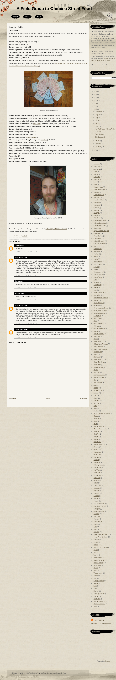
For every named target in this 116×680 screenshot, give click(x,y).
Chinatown (97, 218)
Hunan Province (99, 362)
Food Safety (97, 285)
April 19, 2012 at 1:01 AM (26, 337)
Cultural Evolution (99, 244)
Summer (96, 539)
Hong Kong (97, 357)
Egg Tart (96, 267)
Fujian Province (99, 292)
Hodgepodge (98, 352)
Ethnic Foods (98, 277)
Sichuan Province (99, 511)
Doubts (96, 256)
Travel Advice (98, 557)
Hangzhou (97, 336)
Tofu (95, 552)
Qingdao (96, 480)
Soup (95, 527)
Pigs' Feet (97, 470)
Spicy (95, 529)
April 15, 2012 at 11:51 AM (26, 251)
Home (15, 16)
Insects (96, 370)
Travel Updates (25, 237)
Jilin (95, 380)
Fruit (95, 290)
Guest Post (97, 318)
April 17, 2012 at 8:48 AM (26, 299)
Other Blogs (97, 455)
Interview (96, 372)
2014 (95, 103)
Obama (96, 449)
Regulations (97, 485)
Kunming (96, 401)
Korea (95, 398)
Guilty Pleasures (99, 323)
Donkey (96, 254)
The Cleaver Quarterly (101, 547)
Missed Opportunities (100, 429)
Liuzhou (96, 411)
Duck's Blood (98, 262)
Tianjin (96, 550)
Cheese (96, 208)
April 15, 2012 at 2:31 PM (26, 275)
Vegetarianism (98, 573)
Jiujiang (96, 388)
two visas (44, 140)
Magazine (97, 419)
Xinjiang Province (99, 593)
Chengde (97, 210)
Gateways (97, 305)
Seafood (96, 498)
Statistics (18, 237)
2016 (95, 97)
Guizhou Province (99, 328)
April (97, 126)
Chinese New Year (100, 226)
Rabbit (96, 483)
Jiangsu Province (99, 375)
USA (95, 570)
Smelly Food (98, 521)
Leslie (95, 406)
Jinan (95, 385)
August (97, 115)
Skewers (96, 519)
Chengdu (97, 213)
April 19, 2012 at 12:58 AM (26, 323)
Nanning (96, 439)
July (97, 117)
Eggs (95, 269)
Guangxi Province (99, 313)
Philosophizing (98, 465)
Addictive (97, 164)
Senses (96, 501)
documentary (98, 249)
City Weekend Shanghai (101, 231)
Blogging (96, 192)
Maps (95, 421)
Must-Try (96, 434)
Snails (96, 524)
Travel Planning (99, 560)
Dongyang (97, 251)
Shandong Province (100, 506)
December (99, 112)
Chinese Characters (100, 220)
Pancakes (97, 457)
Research (97, 488)
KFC (95, 395)
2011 (95, 150)
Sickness (96, 514)
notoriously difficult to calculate (56, 229)
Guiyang (96, 326)
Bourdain (96, 197)
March (97, 141)
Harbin (96, 339)
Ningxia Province (99, 444)
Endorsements (98, 274)
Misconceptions (99, 426)
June (97, 120)
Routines (96, 493)
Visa (95, 578)
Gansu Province (99, 303)
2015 (95, 100)
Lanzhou (96, 403)
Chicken (96, 215)
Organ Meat (97, 452)
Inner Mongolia (98, 367)
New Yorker (97, 442)
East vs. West (98, 264)
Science (96, 496)
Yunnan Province (99, 601)
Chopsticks (97, 228)
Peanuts (96, 460)
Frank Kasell (19, 257)
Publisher (97, 478)
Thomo (17, 245)
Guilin (95, 321)
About (27, 16)
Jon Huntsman (98, 390)
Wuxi (95, 586)
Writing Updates (99, 581)
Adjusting (97, 166)
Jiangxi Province (99, 377)
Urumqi (96, 568)
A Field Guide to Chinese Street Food (54, 8)
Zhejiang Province (99, 604)
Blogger (107, 661)
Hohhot (96, 354)
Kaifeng (96, 393)
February (98, 144)
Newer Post (12, 398)
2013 (95, 106)
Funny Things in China (101, 298)
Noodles (96, 447)
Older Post (83, 398)
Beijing (96, 184)
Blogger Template (17, 673)
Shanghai (97, 509)
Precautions (97, 475)
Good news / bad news (101, 308)
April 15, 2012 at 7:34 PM (26, 287)
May (97, 123)
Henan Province (99, 346)
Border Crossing (99, 195)
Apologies (97, 169)
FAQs (39, 16)
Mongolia (97, 431)
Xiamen (96, 591)
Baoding (96, 174)
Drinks (96, 259)
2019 (95, 91)
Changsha (97, 205)
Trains (96, 555)
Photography (98, 467)
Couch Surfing (31, 137)
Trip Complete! (100, 137)
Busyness (97, 202)
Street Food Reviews (100, 537)
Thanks (96, 545)
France (96, 287)
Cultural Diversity (99, 241)
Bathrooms (97, 179)
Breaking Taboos (99, 200)
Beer (95, 182)
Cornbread (97, 233)
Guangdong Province (100, 310)
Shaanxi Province (99, 503)
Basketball (97, 177)
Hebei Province (98, 341)
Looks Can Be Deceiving (102, 413)
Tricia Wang (97, 565)
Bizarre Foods (98, 187)
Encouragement (99, 272)
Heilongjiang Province (101, 344)
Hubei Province (98, 359)
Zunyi (95, 606)
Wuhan (96, 583)
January (98, 147)
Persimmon (97, 462)
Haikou (96, 331)
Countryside (97, 238)
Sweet (96, 542)
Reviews (96, 491)
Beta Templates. (31, 673)
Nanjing (96, 437)
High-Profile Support (100, 349)
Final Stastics (15, 31)
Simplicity (97, 516)
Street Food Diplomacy (101, 534)
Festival (96, 282)
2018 (95, 94)
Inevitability (97, 364)
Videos (96, 575)
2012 (95, 109)
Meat (95, 424)
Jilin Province (98, 382)
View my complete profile (101, 623)
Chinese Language (100, 223)
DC (95, 246)
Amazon (106, 58)
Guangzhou (97, 316)
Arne (64, 673)
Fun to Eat (97, 295)
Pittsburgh (97, 473)
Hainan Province (99, 334)
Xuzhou (96, 596)
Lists (14, 237)
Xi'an (95, 588)
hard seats (36, 124)
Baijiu (95, 172)
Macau (96, 416)
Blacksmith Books (99, 190)
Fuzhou (96, 300)
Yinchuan (97, 599)
